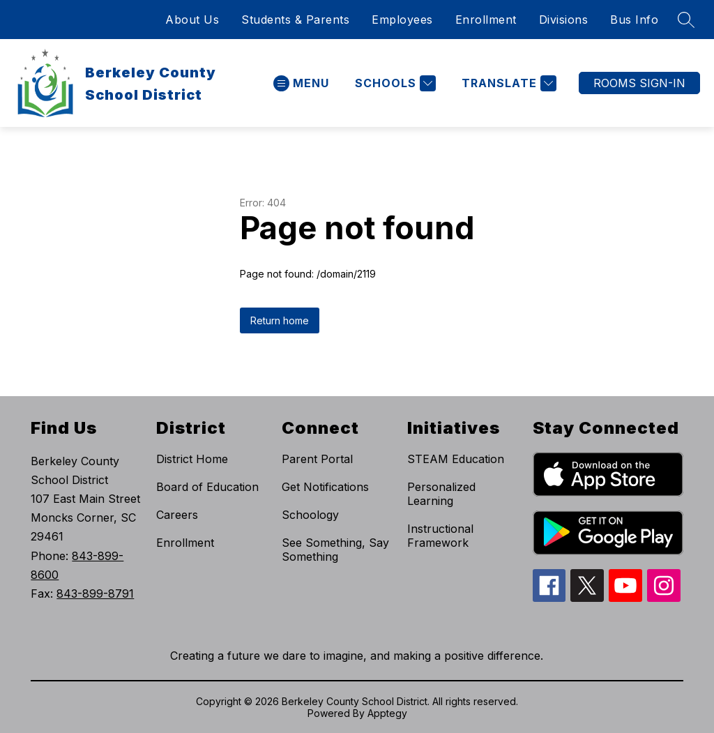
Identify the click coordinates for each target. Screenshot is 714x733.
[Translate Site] (507, 83)
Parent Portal (317, 459)
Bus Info (634, 20)
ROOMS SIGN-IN (639, 83)
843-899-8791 (95, 593)
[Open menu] (301, 83)
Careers (177, 515)
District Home (192, 459)
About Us (192, 20)
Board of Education (207, 487)
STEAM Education (455, 459)
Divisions (563, 20)
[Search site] (686, 19)
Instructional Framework (440, 536)
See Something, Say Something (335, 550)
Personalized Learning (441, 494)
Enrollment (486, 20)
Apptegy (387, 713)
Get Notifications (325, 487)
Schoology (310, 515)
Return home (279, 320)
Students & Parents (295, 20)
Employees (402, 20)
